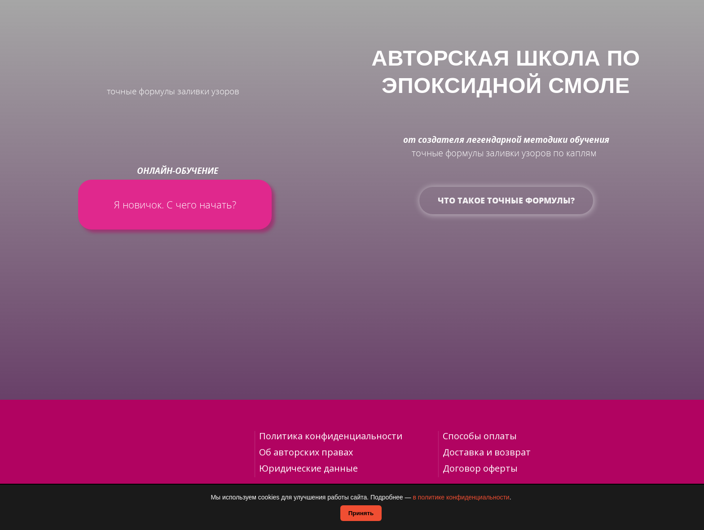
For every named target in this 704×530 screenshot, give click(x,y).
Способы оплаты (480, 436)
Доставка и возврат (487, 452)
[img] (169, 34)
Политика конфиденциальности (330, 436)
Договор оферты (480, 468)
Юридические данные (308, 468)
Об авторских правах (306, 452)
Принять (361, 513)
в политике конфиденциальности (461, 497)
